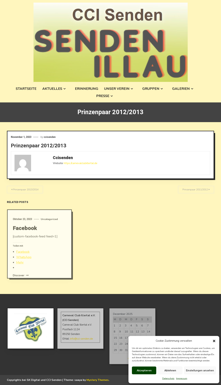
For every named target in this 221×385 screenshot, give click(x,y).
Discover (21, 279)
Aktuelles (52, 88)
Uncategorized (49, 223)
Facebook (25, 232)
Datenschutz (168, 378)
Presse (102, 96)
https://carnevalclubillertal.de (80, 163)
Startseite (26, 88)
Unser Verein (116, 88)
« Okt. (127, 358)
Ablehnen (170, 370)
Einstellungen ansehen (200, 370)
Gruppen (150, 88)
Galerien (181, 88)
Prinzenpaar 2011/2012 (195, 189)
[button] (214, 341)
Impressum (181, 378)
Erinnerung (86, 88)
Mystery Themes (98, 380)
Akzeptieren (144, 370)
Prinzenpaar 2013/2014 (26, 189)
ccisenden (50, 137)
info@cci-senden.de (77, 338)
